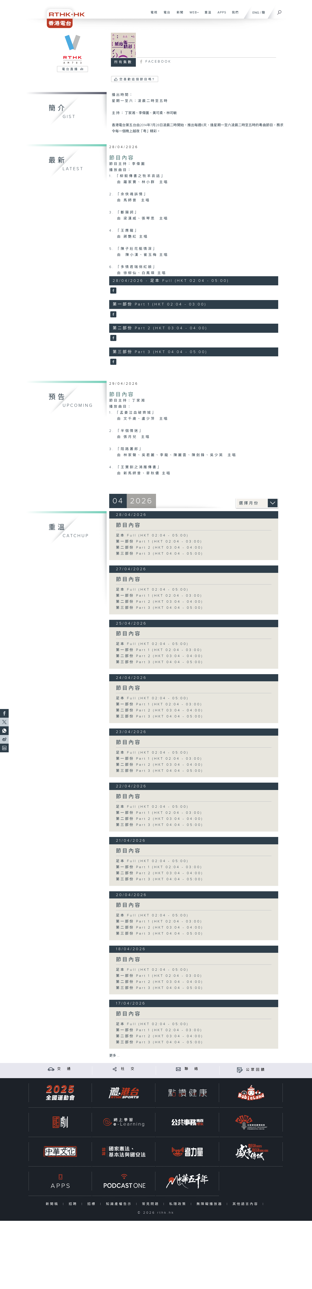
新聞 (178, 15)
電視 (152, 15)
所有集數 (123, 62)
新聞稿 (53, 1204)
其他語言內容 (246, 1204)
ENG (255, 13)
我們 (234, 15)
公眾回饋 (256, 1070)
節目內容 (121, 158)
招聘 (74, 1204)
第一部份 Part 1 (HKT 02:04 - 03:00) (159, 542)
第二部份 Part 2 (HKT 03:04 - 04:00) (159, 548)
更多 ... (114, 1056)
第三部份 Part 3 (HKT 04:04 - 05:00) (159, 554)
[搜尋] (279, 11)
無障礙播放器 (210, 1204)
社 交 (128, 1069)
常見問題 (151, 1204)
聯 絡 (192, 1069)
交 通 (64, 1069)
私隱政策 (178, 1204)
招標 (92, 1204)
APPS (220, 15)
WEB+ (192, 15)
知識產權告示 (120, 1204)
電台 (165, 15)
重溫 (206, 15)
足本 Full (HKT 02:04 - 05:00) (152, 535)
